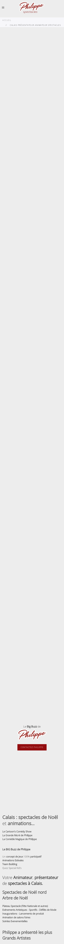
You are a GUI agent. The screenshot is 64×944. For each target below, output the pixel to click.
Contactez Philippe (32, 747)
